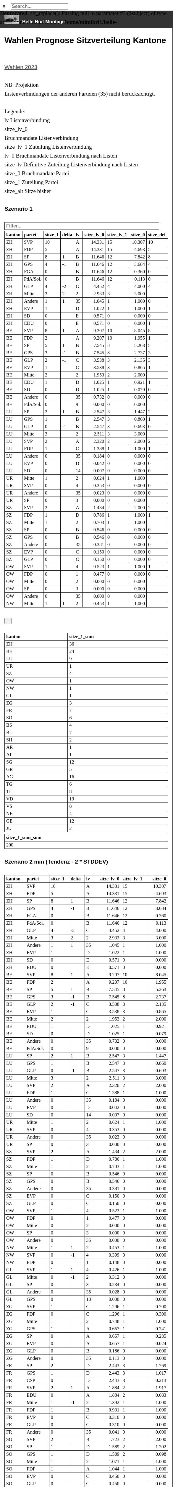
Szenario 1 (18, 209)
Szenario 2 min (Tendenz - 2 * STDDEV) (56, 862)
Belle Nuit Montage (43, 21)
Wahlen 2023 (20, 67)
